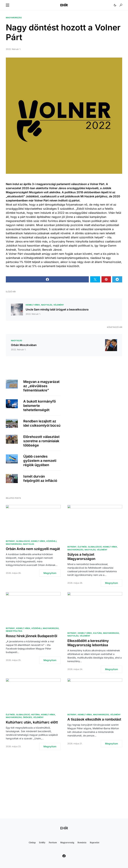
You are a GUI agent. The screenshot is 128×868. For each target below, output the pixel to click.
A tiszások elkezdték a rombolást (94, 719)
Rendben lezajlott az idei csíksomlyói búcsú (41, 423)
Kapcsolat (94, 842)
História (35, 714)
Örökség (27, 717)
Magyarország (14, 17)
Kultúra (97, 633)
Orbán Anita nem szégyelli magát (33, 549)
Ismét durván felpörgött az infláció (40, 478)
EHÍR (64, 5)
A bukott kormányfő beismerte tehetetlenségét (39, 405)
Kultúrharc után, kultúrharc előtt (32, 722)
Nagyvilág (46, 305)
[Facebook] (64, 855)
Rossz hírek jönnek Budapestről (31, 636)
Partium (53, 842)
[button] (7, 5)
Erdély (42, 842)
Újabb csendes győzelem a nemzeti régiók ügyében (39, 460)
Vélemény (58, 305)
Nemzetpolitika (14, 631)
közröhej (51, 541)
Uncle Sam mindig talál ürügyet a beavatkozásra (57, 309)
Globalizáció (23, 541)
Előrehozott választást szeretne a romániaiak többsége (41, 441)
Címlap (32, 842)
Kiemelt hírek (33, 305)
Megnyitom (49, 573)
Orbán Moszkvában (24, 345)
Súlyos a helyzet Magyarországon (81, 556)
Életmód (82, 547)
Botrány (10, 541)
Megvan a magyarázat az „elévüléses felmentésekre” (41, 386)
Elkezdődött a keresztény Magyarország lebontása (88, 643)
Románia (82, 842)
